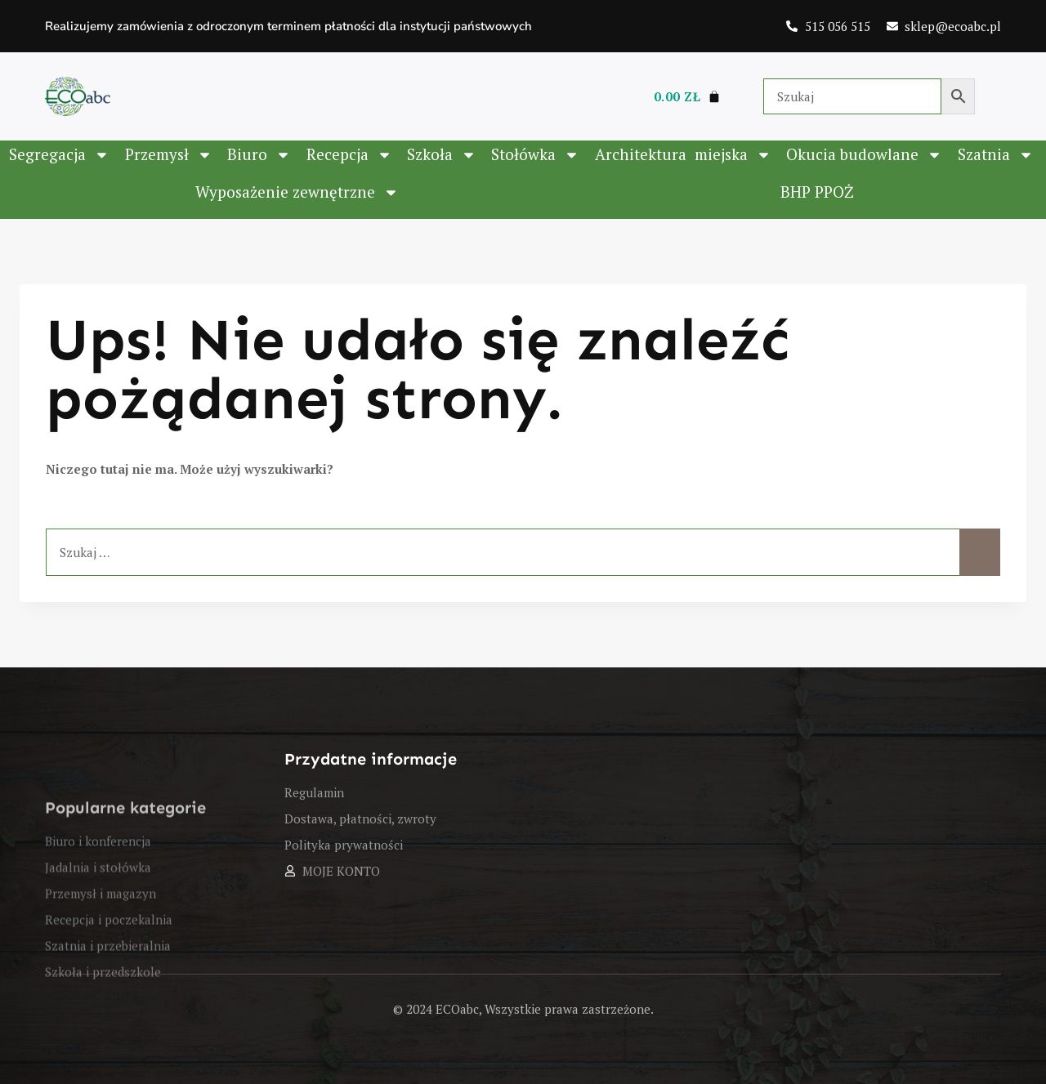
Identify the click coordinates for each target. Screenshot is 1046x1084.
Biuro (259, 155)
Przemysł (168, 155)
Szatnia (996, 155)
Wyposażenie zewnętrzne (297, 192)
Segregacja (59, 155)
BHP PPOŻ (817, 191)
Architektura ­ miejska (683, 155)
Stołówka (535, 155)
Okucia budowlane (864, 155)
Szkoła (441, 155)
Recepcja (349, 155)
